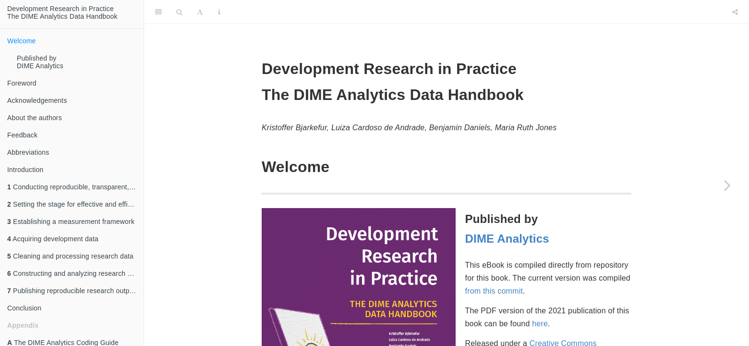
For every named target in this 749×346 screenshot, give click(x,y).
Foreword (21, 83)
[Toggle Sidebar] (158, 12)
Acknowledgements (37, 100)
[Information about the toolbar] (219, 12)
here (540, 324)
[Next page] (727, 185)
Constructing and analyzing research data (74, 273)
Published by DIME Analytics (40, 62)
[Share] (735, 12)
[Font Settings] (200, 12)
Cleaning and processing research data (70, 256)
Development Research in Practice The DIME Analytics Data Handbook (62, 12)
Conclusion (24, 308)
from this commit (494, 291)
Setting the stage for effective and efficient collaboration (75, 204)
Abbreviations (28, 152)
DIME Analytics (507, 238)
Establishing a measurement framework (70, 221)
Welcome (21, 41)
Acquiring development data (52, 239)
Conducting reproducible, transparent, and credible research (75, 187)
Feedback (22, 135)
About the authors (34, 118)
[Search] (179, 12)
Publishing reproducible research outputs (73, 291)
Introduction (25, 169)
